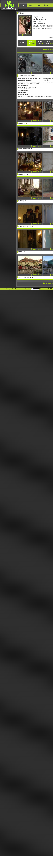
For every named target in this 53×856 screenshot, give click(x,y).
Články (46, 5)
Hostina (21, 123)
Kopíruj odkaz (22, 96)
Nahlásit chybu (7, 288)
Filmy (22, 5)
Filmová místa (31, 42)
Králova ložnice (25, 226)
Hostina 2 (22, 174)
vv (27, 90)
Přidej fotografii (48, 96)
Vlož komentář (39, 96)
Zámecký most (24, 277)
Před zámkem (24, 149)
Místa (30, 5)
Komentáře (30, 96)
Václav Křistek (41, 23)
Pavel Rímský (48, 25)
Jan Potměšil (40, 25)
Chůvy (21, 201)
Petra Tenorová (40, 26)
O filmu (22, 42)
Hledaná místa (40, 42)
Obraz (21, 252)
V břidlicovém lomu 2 (27, 76)
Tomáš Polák (48, 28)
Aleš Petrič (41, 28)
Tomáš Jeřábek (33, 87)
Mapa (38, 5)
